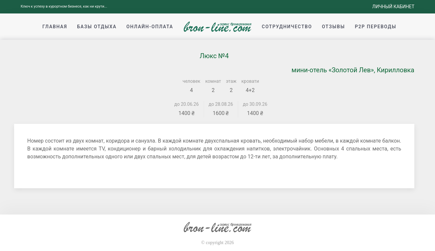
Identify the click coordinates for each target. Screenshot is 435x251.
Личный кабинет (393, 6)
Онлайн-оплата (149, 26)
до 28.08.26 (221, 104)
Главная (54, 26)
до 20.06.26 (186, 104)
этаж (231, 81)
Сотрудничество (287, 26)
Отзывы (333, 26)
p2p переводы (376, 26)
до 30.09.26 (255, 104)
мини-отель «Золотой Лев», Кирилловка (353, 70)
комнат (213, 81)
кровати (250, 81)
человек (191, 81)
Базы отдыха (96, 26)
